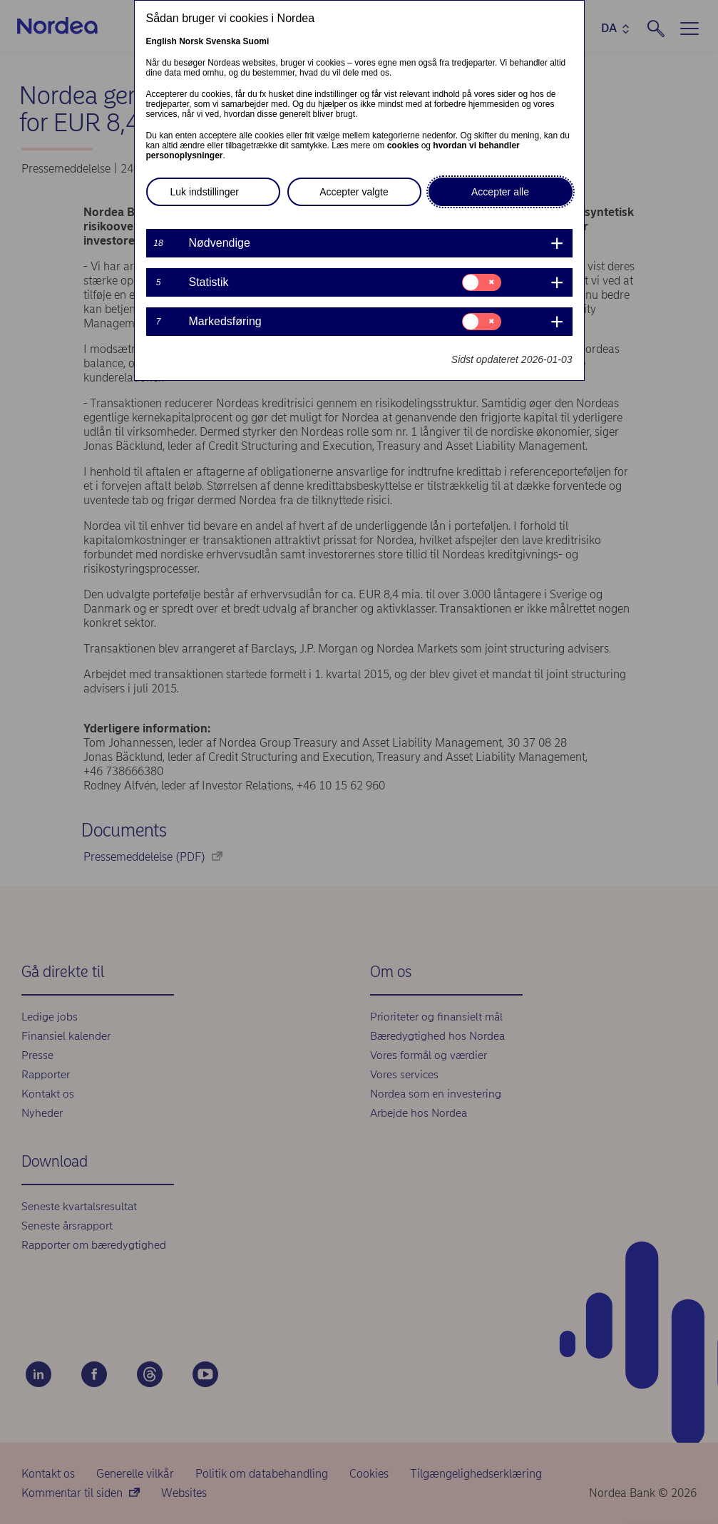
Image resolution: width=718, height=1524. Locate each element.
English (161, 41)
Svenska (223, 41)
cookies (403, 145)
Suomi (256, 41)
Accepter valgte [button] (354, 192)
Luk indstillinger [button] (205, 192)
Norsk (191, 41)
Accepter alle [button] (500, 192)
